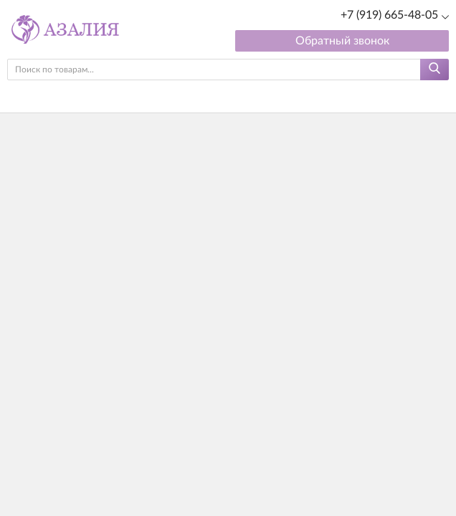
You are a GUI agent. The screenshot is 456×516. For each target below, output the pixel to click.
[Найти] (434, 69)
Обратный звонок (342, 41)
